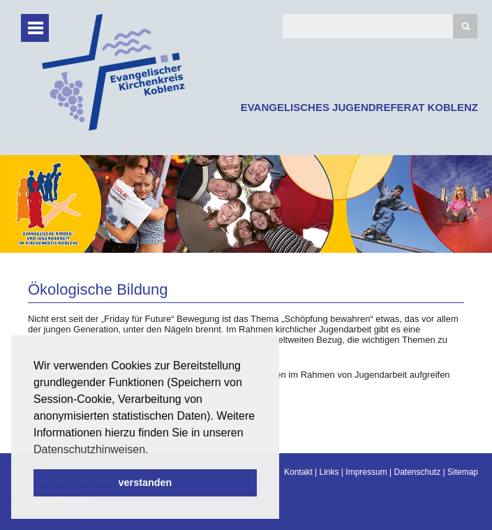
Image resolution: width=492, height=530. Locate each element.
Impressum (366, 472)
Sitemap (462, 472)
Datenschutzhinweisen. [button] (91, 449)
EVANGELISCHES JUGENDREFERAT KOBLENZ (359, 107)
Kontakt (298, 472)
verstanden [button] (145, 482)
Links (329, 472)
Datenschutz (417, 472)
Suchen (465, 26)
